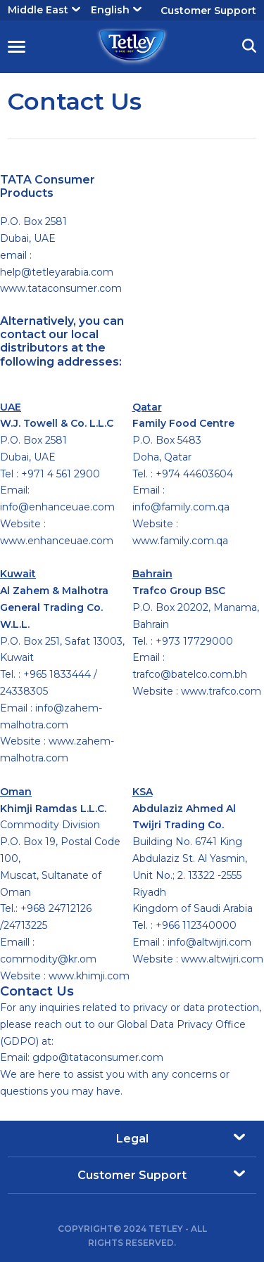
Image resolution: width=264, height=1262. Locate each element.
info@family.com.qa (181, 507)
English (116, 10)
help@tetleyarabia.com (56, 272)
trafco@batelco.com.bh (189, 674)
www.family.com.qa (180, 540)
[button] (249, 48)
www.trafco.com (221, 691)
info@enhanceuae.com (57, 507)
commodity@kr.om (48, 959)
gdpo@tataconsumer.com (97, 1057)
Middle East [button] (44, 10)
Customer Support (208, 10)
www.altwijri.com (222, 959)
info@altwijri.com (209, 942)
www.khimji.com (89, 976)
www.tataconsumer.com (61, 288)
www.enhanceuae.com (56, 540)
